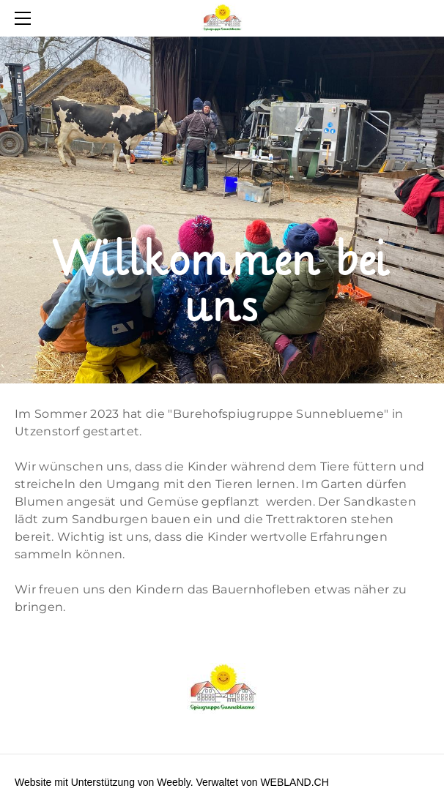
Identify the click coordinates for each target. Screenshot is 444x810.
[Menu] (26, 18)
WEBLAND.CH (294, 782)
